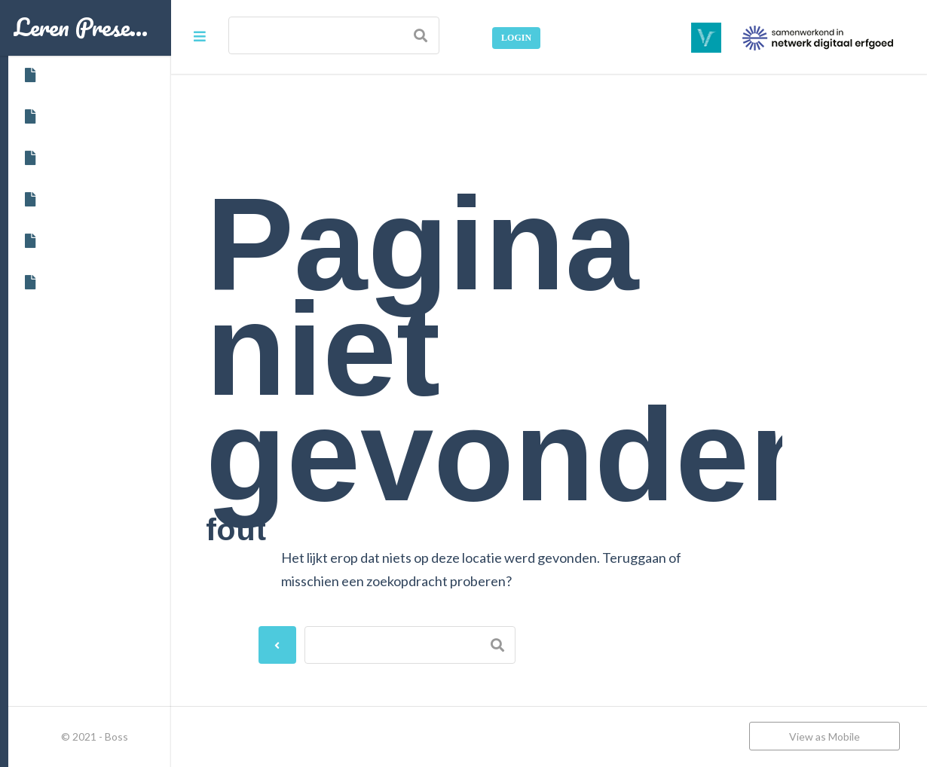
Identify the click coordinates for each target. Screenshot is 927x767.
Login (516, 37)
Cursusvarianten (75, 158)
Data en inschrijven (82, 199)
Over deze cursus (76, 116)
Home (48, 75)
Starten (52, 241)
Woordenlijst (67, 282)
